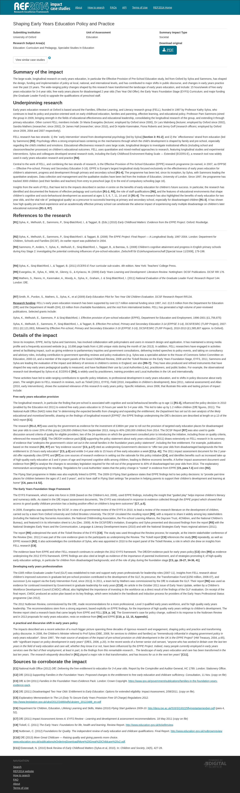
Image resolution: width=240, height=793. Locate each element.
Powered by (216, 760)
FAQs (113, 7)
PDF (168, 50)
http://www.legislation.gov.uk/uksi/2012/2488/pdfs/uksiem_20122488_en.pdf (57, 701)
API (124, 7)
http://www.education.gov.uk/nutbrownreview (196, 731)
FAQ (15, 779)
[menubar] (123, 7)
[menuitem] (78, 7)
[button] (49, 57)
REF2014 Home (162, 7)
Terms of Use (140, 7)
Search (17, 766)
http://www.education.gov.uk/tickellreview (149, 724)
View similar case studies (30, 59)
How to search (96, 7)
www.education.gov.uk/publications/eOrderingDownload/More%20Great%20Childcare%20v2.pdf (69, 741)
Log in (223, 6)
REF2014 (41, 7)
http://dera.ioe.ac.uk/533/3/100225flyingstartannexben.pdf (181, 708)
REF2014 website (23, 771)
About (78, 7)
